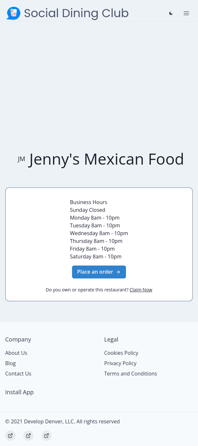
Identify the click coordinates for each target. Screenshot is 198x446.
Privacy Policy (120, 363)
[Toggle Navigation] (186, 13)
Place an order (99, 271)
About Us (16, 352)
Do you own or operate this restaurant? (99, 290)
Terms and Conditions (130, 373)
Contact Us (18, 373)
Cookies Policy (121, 352)
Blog (10, 363)
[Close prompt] (171, 13)
